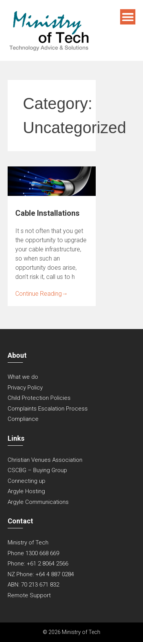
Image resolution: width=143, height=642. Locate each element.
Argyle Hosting (26, 491)
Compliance (23, 419)
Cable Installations (47, 213)
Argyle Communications (38, 502)
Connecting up (26, 480)
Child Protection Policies (39, 397)
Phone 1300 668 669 (33, 553)
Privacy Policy (25, 387)
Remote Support (29, 595)
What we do (23, 376)
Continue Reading (41, 293)
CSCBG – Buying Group (37, 470)
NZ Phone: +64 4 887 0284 (41, 574)
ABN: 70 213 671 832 (33, 584)
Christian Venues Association (45, 459)
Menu (127, 16)
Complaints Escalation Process (48, 408)
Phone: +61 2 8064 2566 (38, 563)
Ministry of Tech (28, 542)
